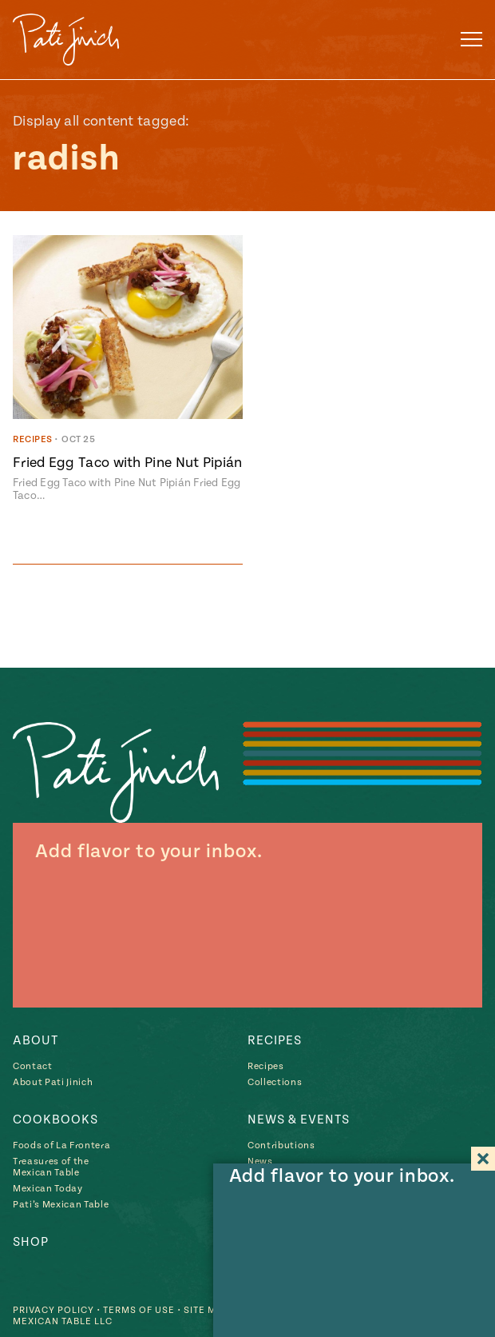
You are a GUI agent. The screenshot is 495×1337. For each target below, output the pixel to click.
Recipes (275, 1040)
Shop (31, 1242)
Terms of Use (139, 1310)
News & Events (299, 1119)
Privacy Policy (53, 1310)
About (35, 1040)
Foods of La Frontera (61, 1145)
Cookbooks (55, 1119)
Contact (33, 1066)
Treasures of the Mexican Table (51, 1167)
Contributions (281, 1145)
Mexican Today (48, 1188)
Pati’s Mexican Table (61, 1204)
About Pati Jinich (53, 1082)
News (260, 1161)
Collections (275, 1082)
